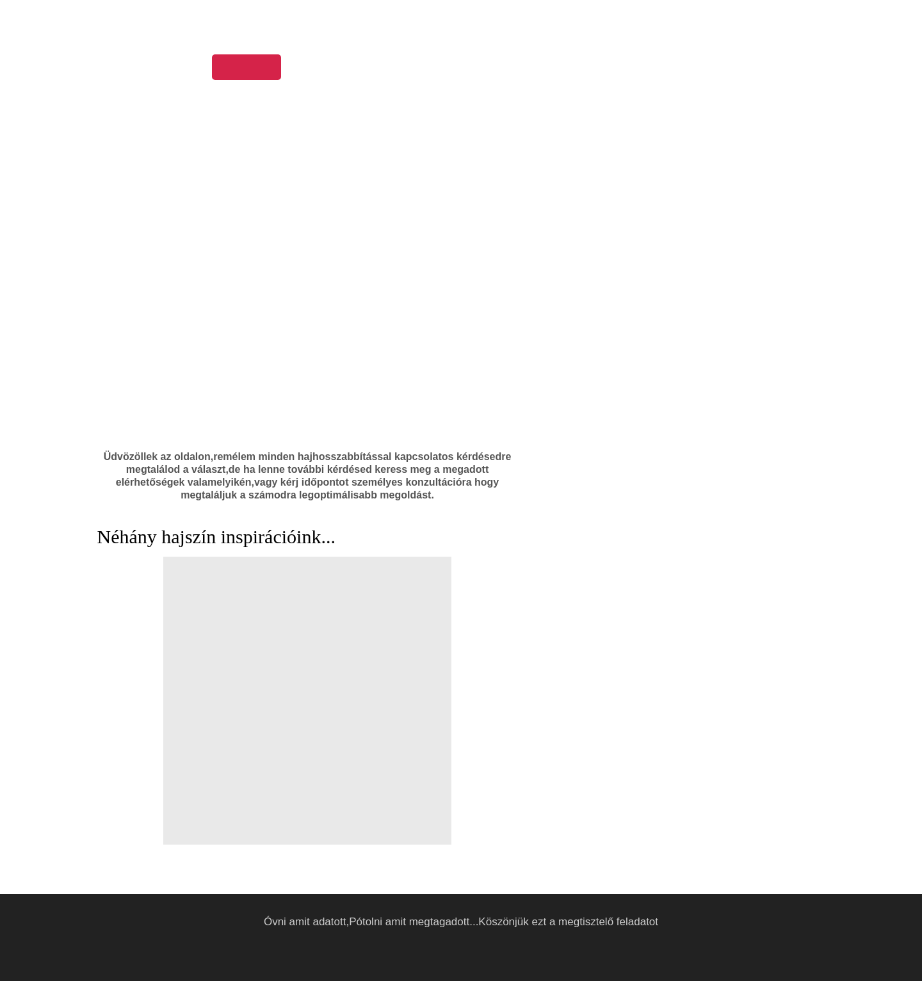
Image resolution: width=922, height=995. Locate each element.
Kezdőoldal (245, 68)
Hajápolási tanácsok (469, 68)
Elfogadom (687, 980)
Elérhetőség (622, 68)
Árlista (555, 68)
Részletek (645, 980)
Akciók (689, 68)
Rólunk (313, 68)
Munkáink (376, 68)
